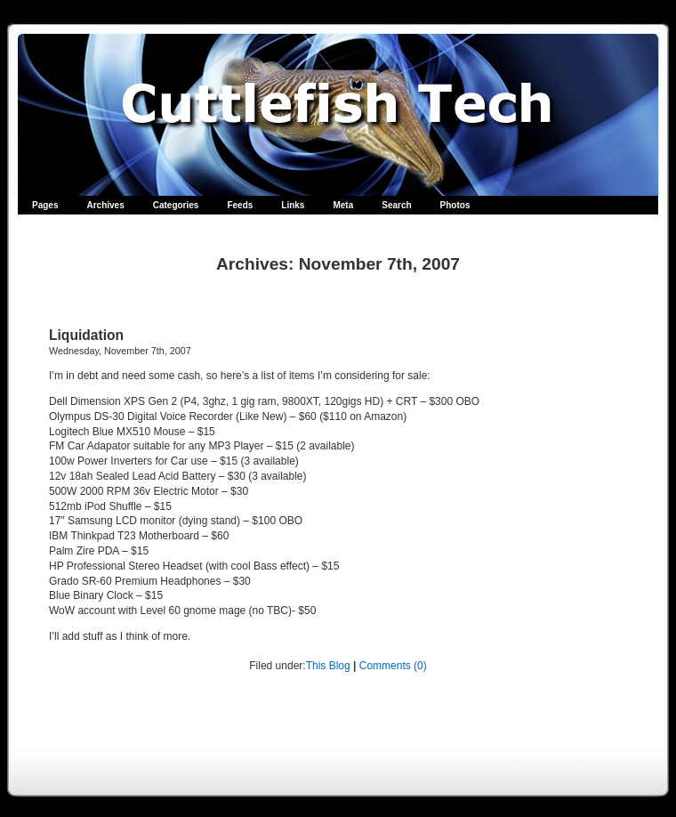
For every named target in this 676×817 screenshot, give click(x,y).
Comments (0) (393, 665)
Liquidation (86, 335)
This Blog (328, 665)
